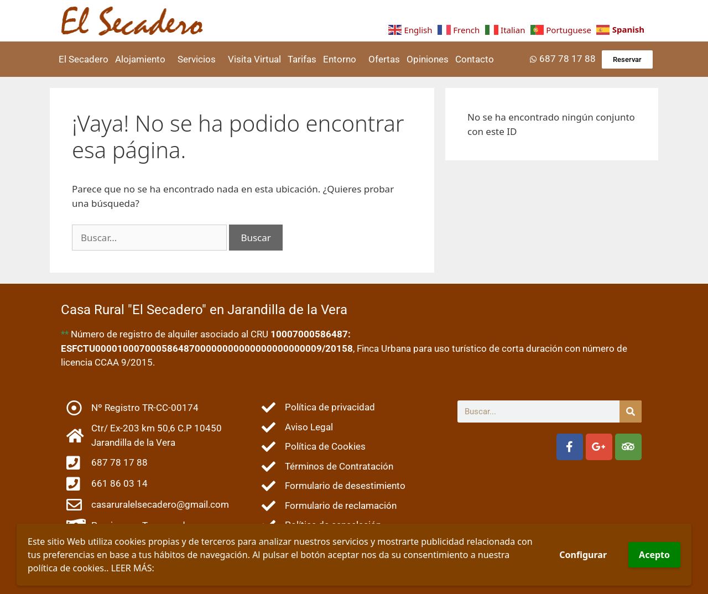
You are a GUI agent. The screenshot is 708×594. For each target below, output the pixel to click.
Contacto (474, 59)
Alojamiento (143, 59)
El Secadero (83, 59)
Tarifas (302, 59)
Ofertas (384, 59)
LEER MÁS (131, 568)
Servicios (199, 59)
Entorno (342, 59)
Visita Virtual (254, 59)
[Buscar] (631, 411)
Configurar (583, 555)
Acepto (654, 555)
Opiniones (428, 59)
